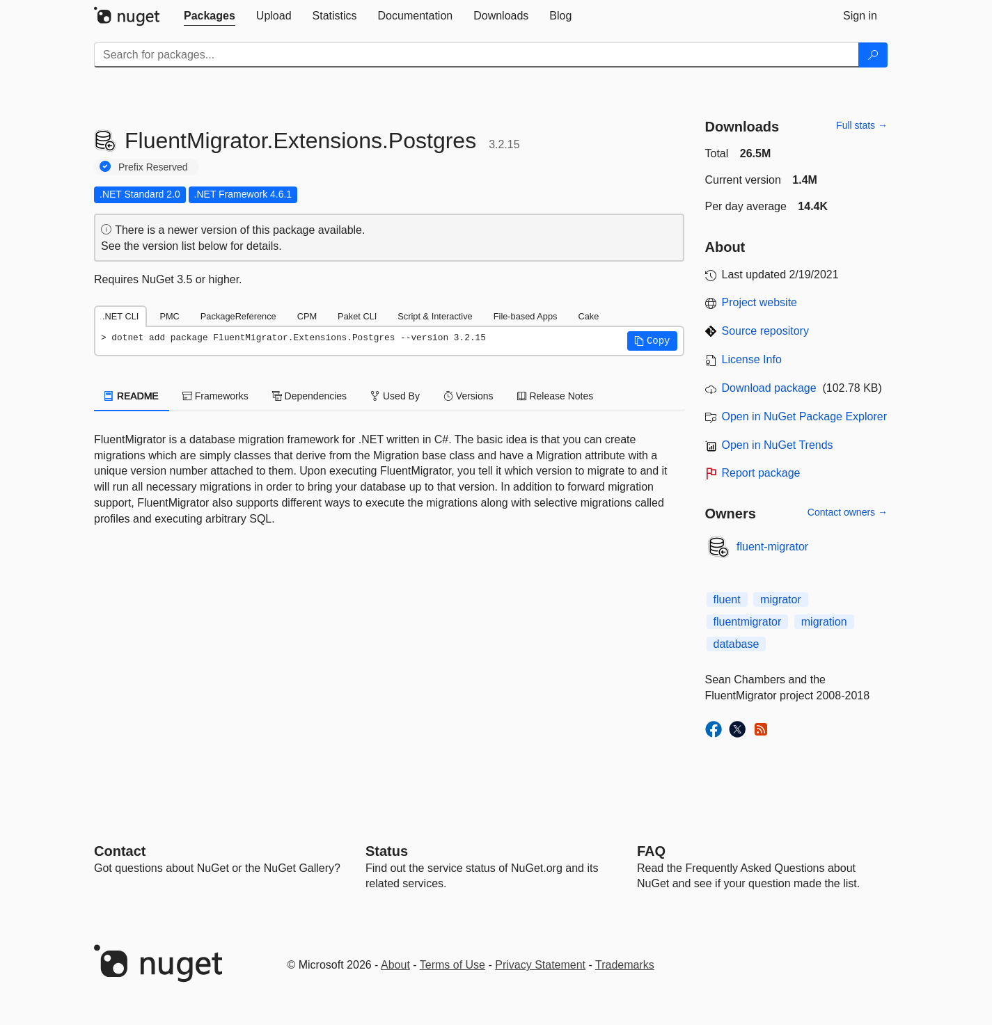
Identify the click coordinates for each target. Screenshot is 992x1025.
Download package (769, 388)
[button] (652, 341)
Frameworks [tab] (215, 396)
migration (824, 622)
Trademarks (624, 965)
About (395, 965)
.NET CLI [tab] (120, 316)
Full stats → (862, 125)
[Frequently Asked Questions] (651, 851)
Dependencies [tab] (309, 396)
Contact (119, 851)
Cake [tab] (588, 316)
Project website (760, 302)
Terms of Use (452, 965)
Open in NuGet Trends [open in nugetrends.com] (777, 445)
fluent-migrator (772, 547)
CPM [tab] (307, 316)
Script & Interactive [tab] (434, 316)
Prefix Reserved (153, 167)
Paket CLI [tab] (357, 316)
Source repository (765, 331)
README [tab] (131, 396)
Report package (761, 473)
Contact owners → (848, 512)
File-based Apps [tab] (526, 316)
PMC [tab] (169, 316)
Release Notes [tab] (555, 396)
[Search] (873, 54)
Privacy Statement (540, 965)
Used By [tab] (395, 396)
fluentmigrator (748, 622)
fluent (727, 599)
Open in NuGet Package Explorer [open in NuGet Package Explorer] (804, 416)
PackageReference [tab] (238, 316)
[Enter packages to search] (476, 54)
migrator (780, 599)
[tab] (209, 16)
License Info (752, 359)
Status (386, 851)
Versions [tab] (468, 396)
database (736, 644)
